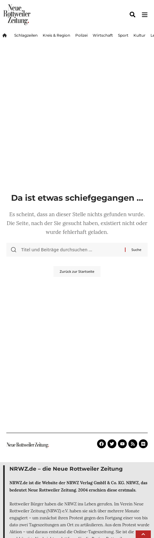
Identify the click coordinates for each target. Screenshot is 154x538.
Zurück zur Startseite (77, 271)
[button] (143, 534)
